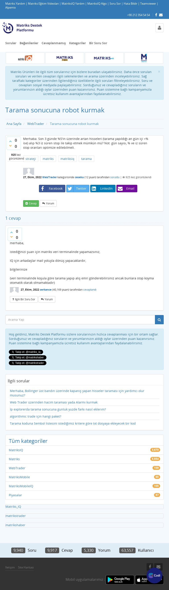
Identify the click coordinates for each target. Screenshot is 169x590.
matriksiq (67, 159)
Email (125, 188)
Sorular (10, 43)
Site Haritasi (26, 567)
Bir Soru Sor (98, 43)
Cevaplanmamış (54, 43)
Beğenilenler (29, 43)
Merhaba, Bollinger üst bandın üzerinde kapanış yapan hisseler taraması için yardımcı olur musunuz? (77, 393)
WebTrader (49, 177)
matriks (48, 159)
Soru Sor (115, 3)
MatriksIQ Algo (97, 3)
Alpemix (10, 7)
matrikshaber (15, 525)
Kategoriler (77, 43)
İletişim (10, 567)
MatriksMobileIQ (21, 486)
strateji (31, 159)
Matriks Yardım (15, 3)
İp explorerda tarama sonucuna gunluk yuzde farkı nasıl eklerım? (58, 409)
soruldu (114, 177)
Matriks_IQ (13, 506)
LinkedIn (101, 188)
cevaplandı (89, 289)
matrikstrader (16, 516)
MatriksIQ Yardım (73, 3)
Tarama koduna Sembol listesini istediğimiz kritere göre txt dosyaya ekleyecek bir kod (73, 423)
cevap (33, 203)
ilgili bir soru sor (25, 299)
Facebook (50, 188)
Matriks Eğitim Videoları (43, 3)
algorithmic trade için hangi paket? (35, 416)
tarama (86, 159)
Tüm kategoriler (28, 440)
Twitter (76, 188)
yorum (50, 203)
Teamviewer (148, 3)
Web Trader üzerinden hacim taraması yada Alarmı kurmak (53, 402)
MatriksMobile (19, 477)
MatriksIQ (16, 450)
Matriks (14, 459)
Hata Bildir (130, 3)
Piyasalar (15, 495)
